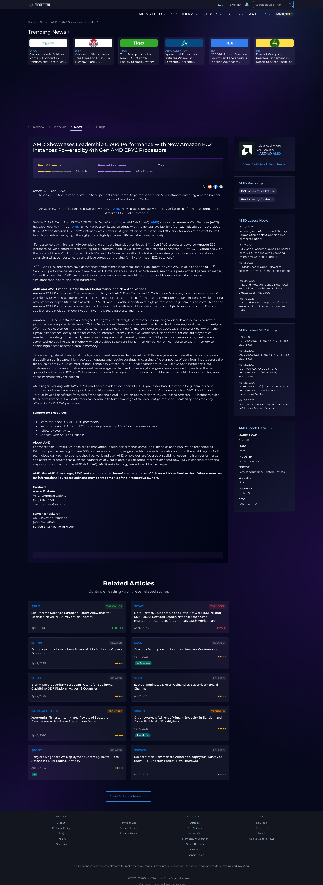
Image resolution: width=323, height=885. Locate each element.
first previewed (84, 293)
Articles (195, 820)
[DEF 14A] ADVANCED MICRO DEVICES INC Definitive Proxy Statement (258, 372)
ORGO (33, 50)
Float (243, 446)
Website (245, 477)
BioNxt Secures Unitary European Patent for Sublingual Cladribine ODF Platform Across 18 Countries (72, 684)
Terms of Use (128, 820)
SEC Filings (95, 127)
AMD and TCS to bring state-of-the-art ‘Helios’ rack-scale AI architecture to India (264, 306)
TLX (213, 50)
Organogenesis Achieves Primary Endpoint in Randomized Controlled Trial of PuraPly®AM (177, 717)
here (154, 426)
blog (124, 464)
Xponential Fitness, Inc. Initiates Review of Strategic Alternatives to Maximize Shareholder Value (69, 717)
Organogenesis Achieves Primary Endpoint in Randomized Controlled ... (47, 58)
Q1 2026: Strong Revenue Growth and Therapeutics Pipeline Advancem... (229, 58)
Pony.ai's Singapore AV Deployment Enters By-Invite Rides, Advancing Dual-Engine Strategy (75, 756)
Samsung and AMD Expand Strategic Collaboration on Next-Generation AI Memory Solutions (263, 234)
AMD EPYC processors (82, 422)
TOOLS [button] (235, 14)
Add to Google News (261, 836)
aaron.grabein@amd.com (51, 504)
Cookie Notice (128, 825)
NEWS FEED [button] (152, 14)
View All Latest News (128, 793)
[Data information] (270, 428)
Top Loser (218, 605)
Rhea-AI (61, 836)
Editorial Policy (61, 825)
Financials (57, 127)
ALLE (176, 50)
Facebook (261, 825)
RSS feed (261, 820)
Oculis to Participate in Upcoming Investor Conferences (175, 648)
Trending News (49, 32)
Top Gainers (195, 825)
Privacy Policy (128, 830)
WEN (78, 50)
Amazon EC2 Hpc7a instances (75, 231)
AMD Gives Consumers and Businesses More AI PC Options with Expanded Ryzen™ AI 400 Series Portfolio (264, 252)
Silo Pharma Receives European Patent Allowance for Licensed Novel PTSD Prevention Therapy (70, 614)
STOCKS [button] (212, 14)
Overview (36, 127)
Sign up (235, 4)
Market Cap (248, 435)
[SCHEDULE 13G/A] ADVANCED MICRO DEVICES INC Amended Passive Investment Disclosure (264, 390)
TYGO (123, 50)
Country (245, 488)
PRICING (285, 14)
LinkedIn (135, 464)
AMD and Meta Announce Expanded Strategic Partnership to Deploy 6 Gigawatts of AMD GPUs (263, 288)
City (242, 499)
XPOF (183, 50)
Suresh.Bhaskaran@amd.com (54, 526)
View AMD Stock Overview (264, 164)
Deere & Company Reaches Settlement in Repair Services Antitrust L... (274, 60)
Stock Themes (195, 841)
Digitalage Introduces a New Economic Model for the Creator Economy (76, 650)
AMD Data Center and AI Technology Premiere (148, 293)
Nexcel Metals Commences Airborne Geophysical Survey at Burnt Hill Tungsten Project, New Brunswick (177, 756)
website (113, 464)
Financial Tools (195, 852)
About (61, 820)
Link (241, 482)
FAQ (61, 830)
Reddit (261, 830)
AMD (117, 209)
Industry (246, 456)
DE (258, 50)
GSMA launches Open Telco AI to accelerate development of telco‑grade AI (264, 270)
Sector (244, 467)
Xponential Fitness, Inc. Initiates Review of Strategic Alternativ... (181, 58)
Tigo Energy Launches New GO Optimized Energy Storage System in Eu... (137, 60)
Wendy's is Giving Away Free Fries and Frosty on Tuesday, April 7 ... (92, 58)
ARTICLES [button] (260, 14)
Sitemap (61, 841)
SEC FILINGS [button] (184, 14)
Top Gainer (114, 605)
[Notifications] (247, 4)
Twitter (153, 464)
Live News (195, 847)
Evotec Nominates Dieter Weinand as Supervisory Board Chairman (175, 684)
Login (222, 4)
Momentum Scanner (195, 836)
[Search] (273, 4)
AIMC (168, 50)
